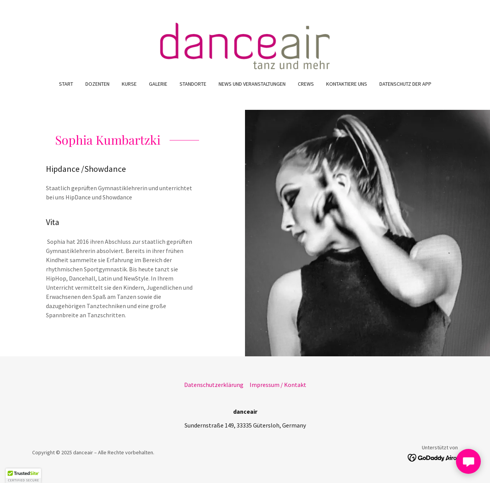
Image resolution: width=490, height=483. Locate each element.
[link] (245, 45)
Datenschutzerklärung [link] (213, 384)
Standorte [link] (193, 83)
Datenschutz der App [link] (405, 83)
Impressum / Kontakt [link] (278, 384)
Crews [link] (306, 83)
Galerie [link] (158, 83)
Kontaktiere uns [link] (346, 83)
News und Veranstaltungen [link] (252, 83)
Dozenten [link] (97, 83)
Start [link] (66, 83)
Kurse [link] (129, 83)
